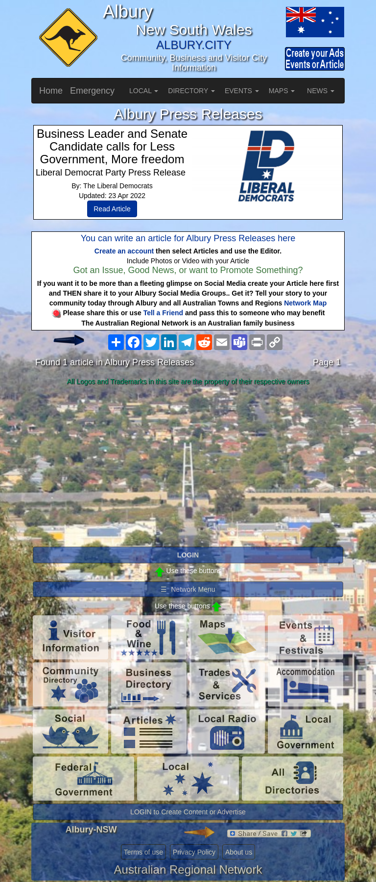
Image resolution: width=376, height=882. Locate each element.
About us (238, 852)
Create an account (124, 251)
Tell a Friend (163, 313)
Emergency (92, 91)
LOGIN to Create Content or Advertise (188, 812)
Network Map (305, 303)
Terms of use (143, 852)
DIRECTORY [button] (191, 91)
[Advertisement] (188, 466)
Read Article (112, 209)
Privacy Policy (194, 852)
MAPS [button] (282, 91)
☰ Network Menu (188, 589)
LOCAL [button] (143, 91)
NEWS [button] (320, 91)
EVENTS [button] (242, 91)
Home (51, 91)
